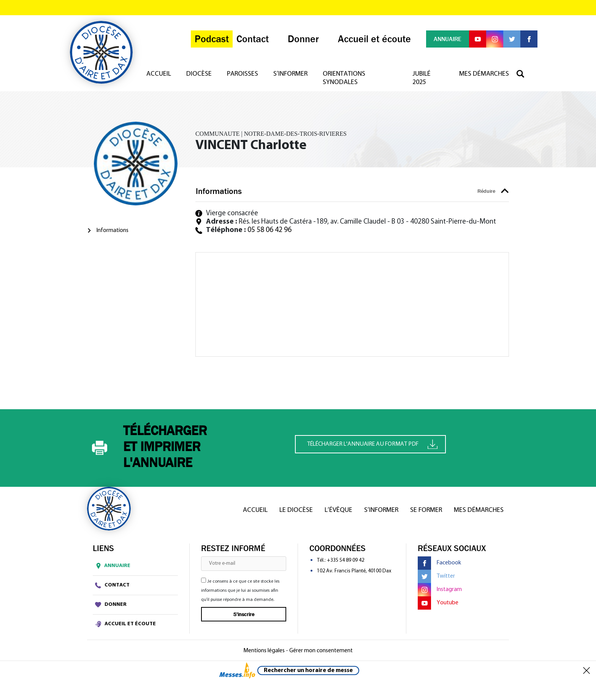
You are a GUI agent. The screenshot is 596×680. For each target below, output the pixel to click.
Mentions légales (264, 651)
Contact (112, 585)
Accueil (158, 74)
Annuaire (111, 566)
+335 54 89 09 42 (345, 560)
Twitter (436, 576)
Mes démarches (484, 74)
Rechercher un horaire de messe (308, 670)
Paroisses (242, 74)
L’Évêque (338, 510)
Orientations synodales (344, 78)
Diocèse (199, 74)
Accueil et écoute (125, 624)
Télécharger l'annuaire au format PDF (372, 444)
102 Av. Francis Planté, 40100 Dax (354, 571)
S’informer (290, 74)
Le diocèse (296, 510)
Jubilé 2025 (421, 78)
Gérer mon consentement (321, 651)
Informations (112, 230)
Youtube (438, 603)
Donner (111, 605)
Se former (426, 510)
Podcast (212, 38)
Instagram (440, 589)
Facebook (439, 563)
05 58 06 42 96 (269, 230)
